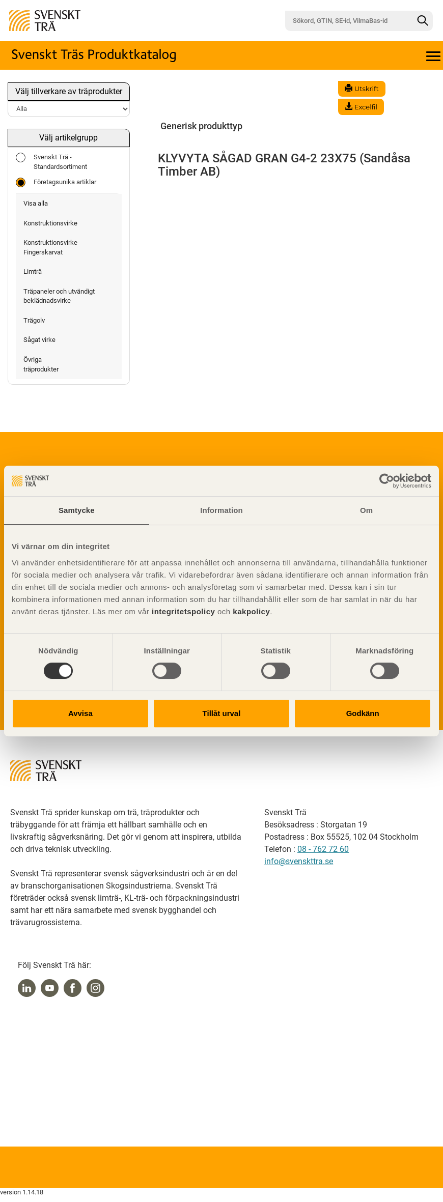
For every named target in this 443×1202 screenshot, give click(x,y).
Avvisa (80, 713)
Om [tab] (366, 510)
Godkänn (362, 713)
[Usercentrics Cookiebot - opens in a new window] (386, 481)
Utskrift (361, 88)
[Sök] (422, 21)
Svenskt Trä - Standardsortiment (51, 161)
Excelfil (361, 107)
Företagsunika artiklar (56, 182)
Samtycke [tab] (77, 510)
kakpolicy (251, 611)
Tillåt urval (222, 713)
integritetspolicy (182, 611)
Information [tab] (221, 510)
